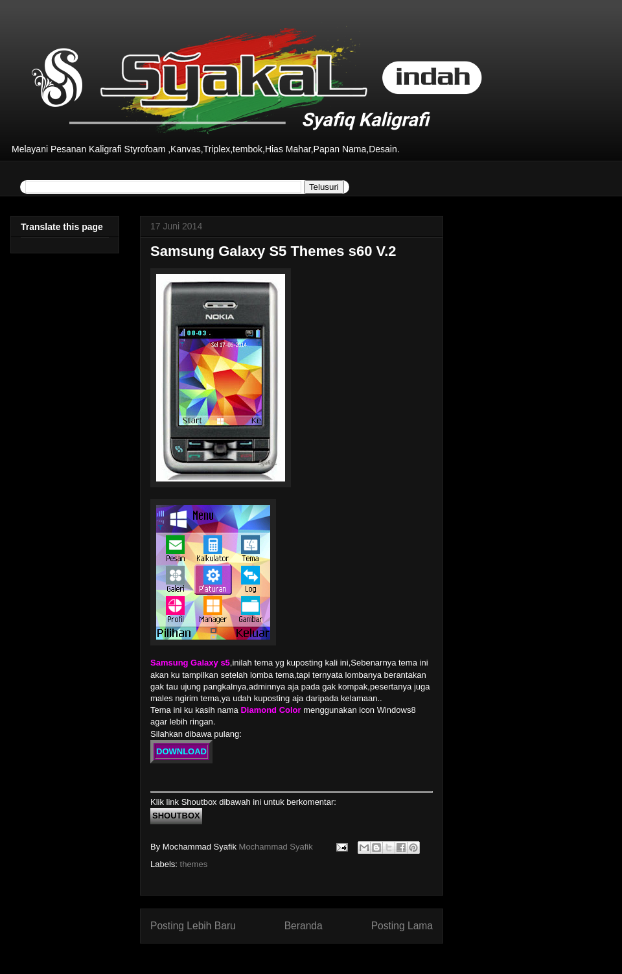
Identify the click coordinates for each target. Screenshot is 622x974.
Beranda (303, 925)
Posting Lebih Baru (193, 925)
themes (194, 864)
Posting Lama (402, 925)
